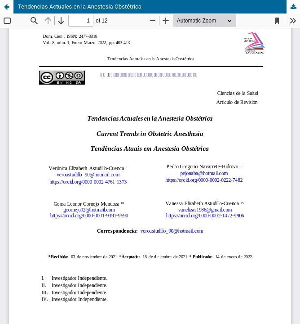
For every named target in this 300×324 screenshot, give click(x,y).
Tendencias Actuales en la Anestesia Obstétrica (79, 6)
